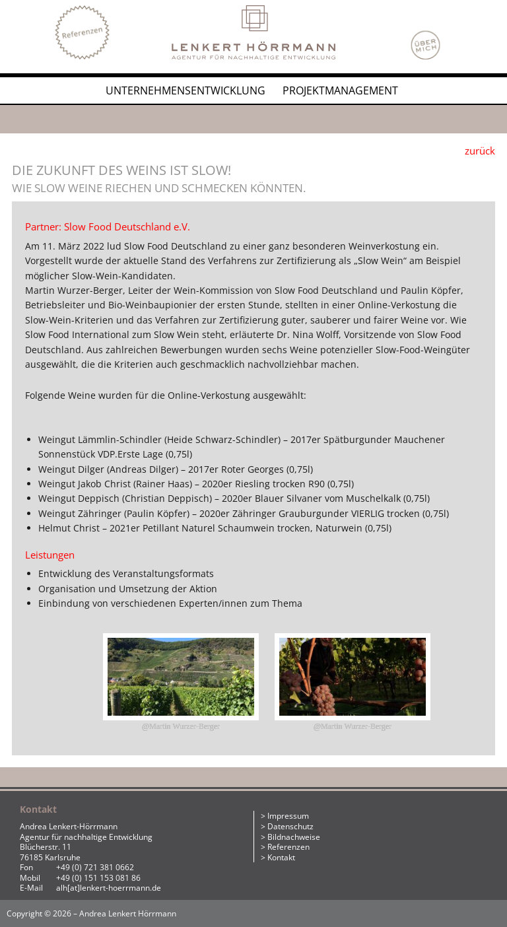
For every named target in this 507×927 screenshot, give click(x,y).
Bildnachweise (293, 836)
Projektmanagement (340, 90)
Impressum (288, 815)
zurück (480, 150)
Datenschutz (290, 826)
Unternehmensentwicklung (185, 90)
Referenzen (288, 846)
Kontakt (281, 857)
